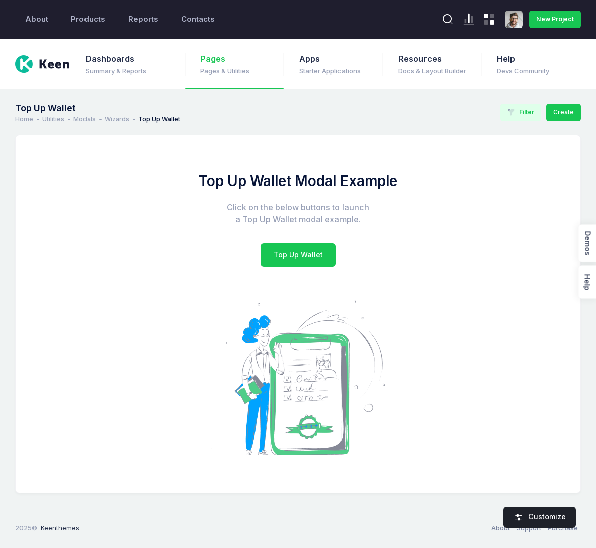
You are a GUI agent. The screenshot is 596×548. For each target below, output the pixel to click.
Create (563, 112)
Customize (540, 516)
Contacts (198, 19)
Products (88, 19)
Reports (143, 19)
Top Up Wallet (298, 254)
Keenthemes (60, 528)
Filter (520, 112)
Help (587, 282)
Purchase (563, 528)
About (36, 19)
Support (529, 528)
